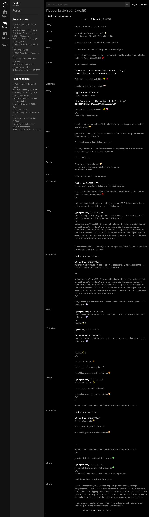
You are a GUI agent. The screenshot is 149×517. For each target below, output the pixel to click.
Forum (5, 27)
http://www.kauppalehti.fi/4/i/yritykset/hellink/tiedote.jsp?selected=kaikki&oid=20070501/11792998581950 (100, 72)
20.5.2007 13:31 (96, 311)
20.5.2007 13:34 (96, 379)
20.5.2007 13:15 (96, 212)
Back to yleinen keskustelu (59, 16)
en (5, 45)
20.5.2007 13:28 (91, 256)
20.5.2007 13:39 (91, 412)
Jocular (80, 92)
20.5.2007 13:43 (96, 464)
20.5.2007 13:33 (91, 329)
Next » (98, 19)
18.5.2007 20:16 (91, 92)
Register (143, 4)
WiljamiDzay (83, 212)
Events (5, 16)
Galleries (5, 38)
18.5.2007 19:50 (91, 183)
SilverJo (80, 183)
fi (7, 45)
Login (134, 4)
